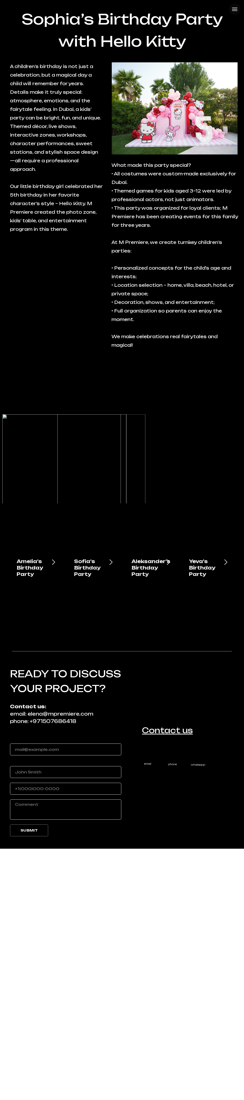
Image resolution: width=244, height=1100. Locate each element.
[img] (198, 1002)
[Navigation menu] (234, 9)
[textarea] (65, 1061)
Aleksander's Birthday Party (151, 819)
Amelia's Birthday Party (30, 819)
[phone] (65, 1040)
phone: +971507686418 (43, 973)
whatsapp (198, 1016)
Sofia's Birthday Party (87, 819)
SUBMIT (29, 1082)
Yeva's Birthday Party (202, 819)
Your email (21, 991)
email (147, 1015)
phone (172, 1015)
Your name (22, 1013)
